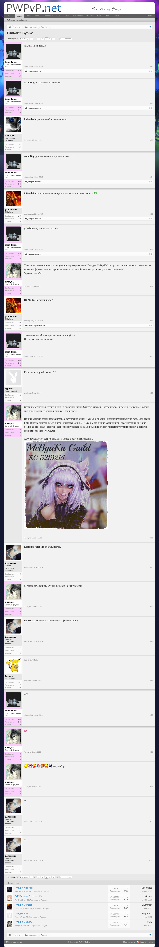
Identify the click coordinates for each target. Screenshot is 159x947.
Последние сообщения (17, 20)
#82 (151, 103)
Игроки (28, 16)
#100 (151, 860)
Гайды (37, 16)
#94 (151, 641)
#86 (151, 249)
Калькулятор (78, 16)
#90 (151, 393)
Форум (19, 16)
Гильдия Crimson (23, 905)
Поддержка (48, 16)
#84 (151, 177)
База (58, 16)
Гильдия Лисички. (24, 888)
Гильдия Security (23, 922)
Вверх (150, 942)
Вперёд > (67, 39)
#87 (151, 286)
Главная (10, 16)
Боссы (99, 16)
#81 (151, 66)
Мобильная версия (14, 942)
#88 (151, 321)
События (89, 16)
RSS (138, 942)
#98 (151, 787)
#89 (151, 356)
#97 (151, 752)
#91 (151, 538)
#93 (151, 607)
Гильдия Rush (22, 913)
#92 (151, 568)
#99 (151, 821)
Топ (107, 16)
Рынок (66, 16)
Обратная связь (129, 942)
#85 (151, 214)
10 (61, 39)
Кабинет (115, 16)
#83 (151, 140)
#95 (151, 680)
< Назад (25, 39)
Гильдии (46, 891)
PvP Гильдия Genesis (26, 896)
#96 (151, 715)
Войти (148, 16)
